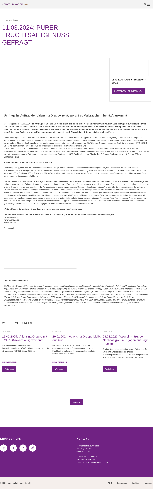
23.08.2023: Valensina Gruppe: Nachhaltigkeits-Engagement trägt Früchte (125, 340)
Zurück (76, 402)
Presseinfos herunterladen (128, 91)
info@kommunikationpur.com (95, 462)
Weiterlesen (9, 369)
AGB (110, 483)
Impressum (148, 483)
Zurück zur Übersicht (11, 20)
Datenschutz (122, 483)
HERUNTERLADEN (9, 362)
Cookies (135, 483)
